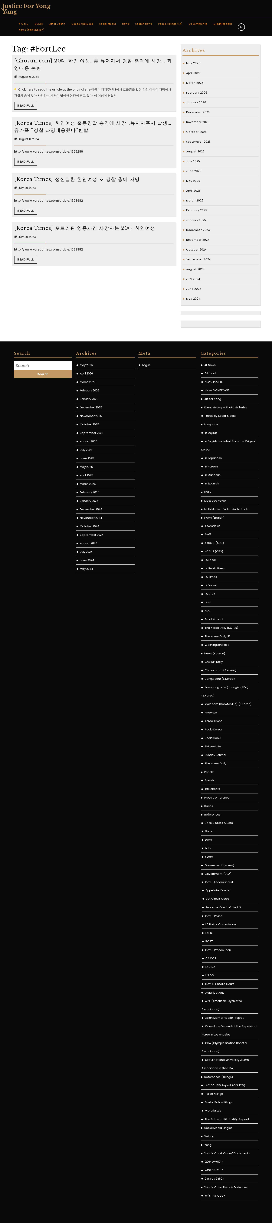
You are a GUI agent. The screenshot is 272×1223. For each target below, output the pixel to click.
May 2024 (193, 299)
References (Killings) (218, 1077)
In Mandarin (213, 475)
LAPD (208, 933)
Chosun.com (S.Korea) (220, 670)
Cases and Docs (82, 23)
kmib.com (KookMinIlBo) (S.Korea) (228, 704)
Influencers (212, 789)
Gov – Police (213, 916)
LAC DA (210, 967)
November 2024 (198, 240)
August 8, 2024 (28, 139)
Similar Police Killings (219, 1102)
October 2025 (196, 132)
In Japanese (213, 458)
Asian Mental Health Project (224, 1018)
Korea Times (213, 721)
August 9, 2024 (28, 77)
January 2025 (196, 220)
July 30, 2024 (27, 188)
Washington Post (217, 645)
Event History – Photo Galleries (225, 407)
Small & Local (214, 619)
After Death (57, 23)
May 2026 (193, 63)
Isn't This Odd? (215, 1196)
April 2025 (193, 191)
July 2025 (193, 161)
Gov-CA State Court (219, 984)
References (212, 814)
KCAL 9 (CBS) (214, 551)
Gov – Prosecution (218, 950)
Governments (198, 23)
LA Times (211, 577)
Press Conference (217, 797)
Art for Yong (212, 399)
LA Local (210, 560)
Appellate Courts (217, 890)
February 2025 (196, 210)
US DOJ (210, 975)
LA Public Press (215, 568)
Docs (208, 831)
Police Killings (214, 1094)
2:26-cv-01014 (214, 1162)
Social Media (107, 23)
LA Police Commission (220, 924)
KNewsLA (211, 712)
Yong (207, 1145)
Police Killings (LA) (170, 23)
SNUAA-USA (213, 746)
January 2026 (196, 102)
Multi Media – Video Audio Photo (226, 509)
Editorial (210, 373)
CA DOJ (210, 958)
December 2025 (198, 112)
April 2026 (193, 73)
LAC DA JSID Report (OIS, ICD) (225, 1085)
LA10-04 (210, 594)
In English (211, 433)
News (125, 23)
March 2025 (194, 200)
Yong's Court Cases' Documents (227, 1153)
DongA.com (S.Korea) (220, 679)
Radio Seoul (213, 738)
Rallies (208, 806)
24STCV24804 (214, 1179)
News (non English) (32, 30)
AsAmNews (212, 526)
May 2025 (193, 181)
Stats (209, 857)
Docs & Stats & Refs (219, 823)
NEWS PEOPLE (214, 382)
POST (209, 941)
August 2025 (195, 151)
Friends (210, 780)
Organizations (223, 23)
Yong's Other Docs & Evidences (226, 1187)
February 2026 (196, 93)
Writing (209, 1136)
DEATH (39, 23)
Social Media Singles (218, 1128)
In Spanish (212, 483)
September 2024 (198, 259)
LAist (208, 602)
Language (211, 424)
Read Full (27, 106)
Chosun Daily (214, 662)
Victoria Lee (213, 1110)
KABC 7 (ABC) (214, 543)
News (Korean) (214, 653)
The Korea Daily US (218, 636)
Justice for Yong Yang (26, 8)
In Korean (211, 466)
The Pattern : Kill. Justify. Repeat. (227, 1119)
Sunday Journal (215, 755)
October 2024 (196, 249)
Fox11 (208, 534)
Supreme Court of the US (223, 907)
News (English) (214, 518)
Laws (208, 840)
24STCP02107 (214, 1170)
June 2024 (194, 289)
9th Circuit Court (217, 899)
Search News (143, 23)
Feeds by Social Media (220, 416)
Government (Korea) (219, 865)
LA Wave (211, 585)
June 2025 (193, 171)
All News (210, 365)
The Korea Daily (215, 763)
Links (208, 848)
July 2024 (193, 279)
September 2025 (198, 142)
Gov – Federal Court (219, 882)
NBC (208, 611)
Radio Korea (213, 729)
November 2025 (197, 122)
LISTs (207, 492)
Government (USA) (218, 874)
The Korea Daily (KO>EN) (221, 628)
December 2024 (198, 230)
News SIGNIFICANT (217, 390)
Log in (146, 365)
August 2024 (195, 269)
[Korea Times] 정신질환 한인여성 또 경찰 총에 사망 (77, 179)
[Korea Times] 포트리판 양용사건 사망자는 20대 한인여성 (84, 228)
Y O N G (24, 23)
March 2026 (195, 83)
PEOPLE (209, 772)
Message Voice (215, 501)
